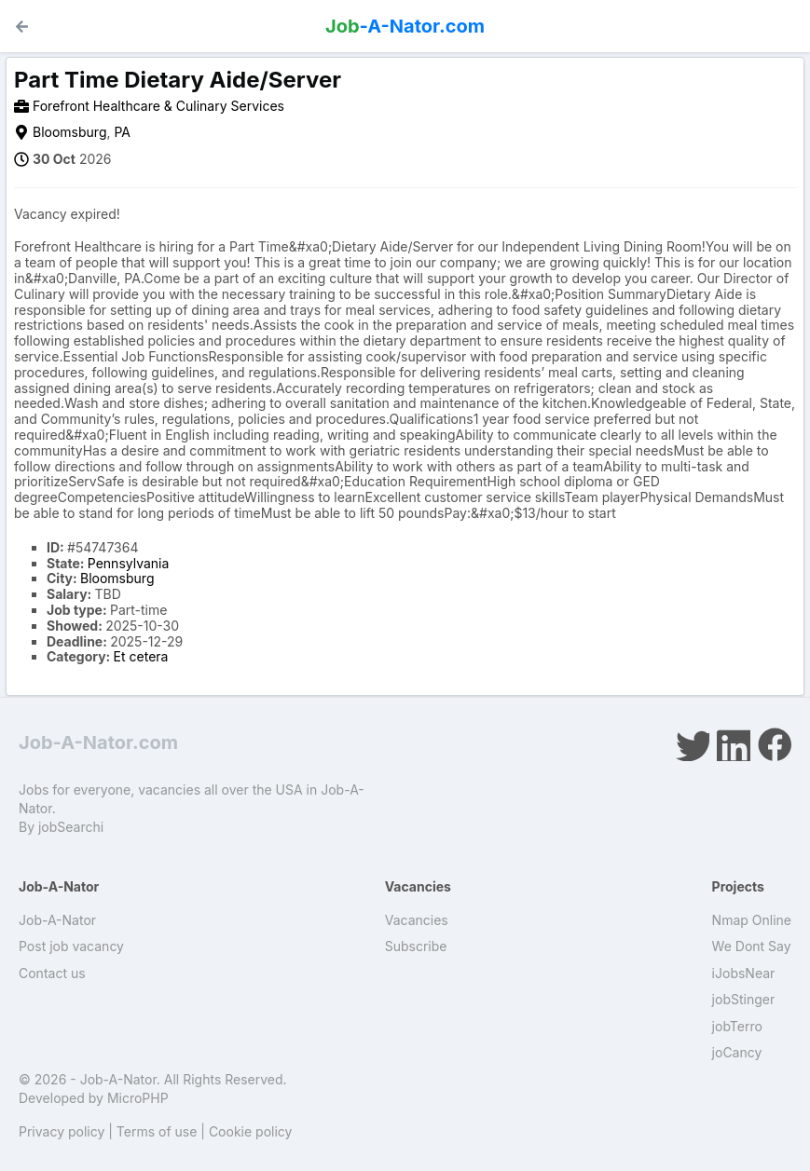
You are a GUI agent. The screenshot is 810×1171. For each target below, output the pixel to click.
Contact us (52, 973)
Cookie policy (251, 1131)
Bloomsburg (69, 132)
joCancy (737, 1052)
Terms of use (157, 1131)
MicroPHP (138, 1098)
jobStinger (744, 999)
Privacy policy (61, 1131)
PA (122, 132)
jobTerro (737, 1026)
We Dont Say (751, 946)
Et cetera (141, 656)
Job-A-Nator (57, 920)
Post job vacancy (71, 946)
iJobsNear (744, 973)
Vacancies (416, 920)
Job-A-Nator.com (98, 742)
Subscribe (416, 946)
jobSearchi (70, 827)
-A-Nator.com (405, 26)
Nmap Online (751, 920)
